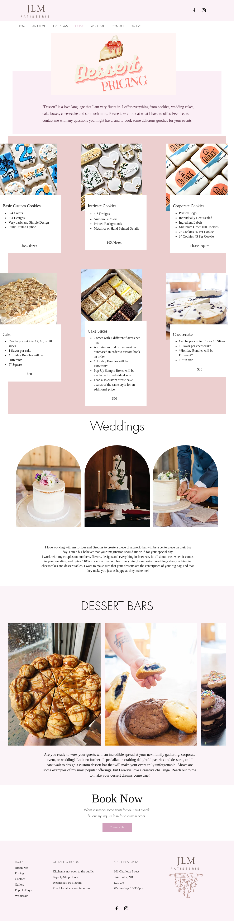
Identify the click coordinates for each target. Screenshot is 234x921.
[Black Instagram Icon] (203, 10)
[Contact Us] (117, 827)
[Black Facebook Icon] (194, 10)
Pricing (19, 873)
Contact (20, 879)
